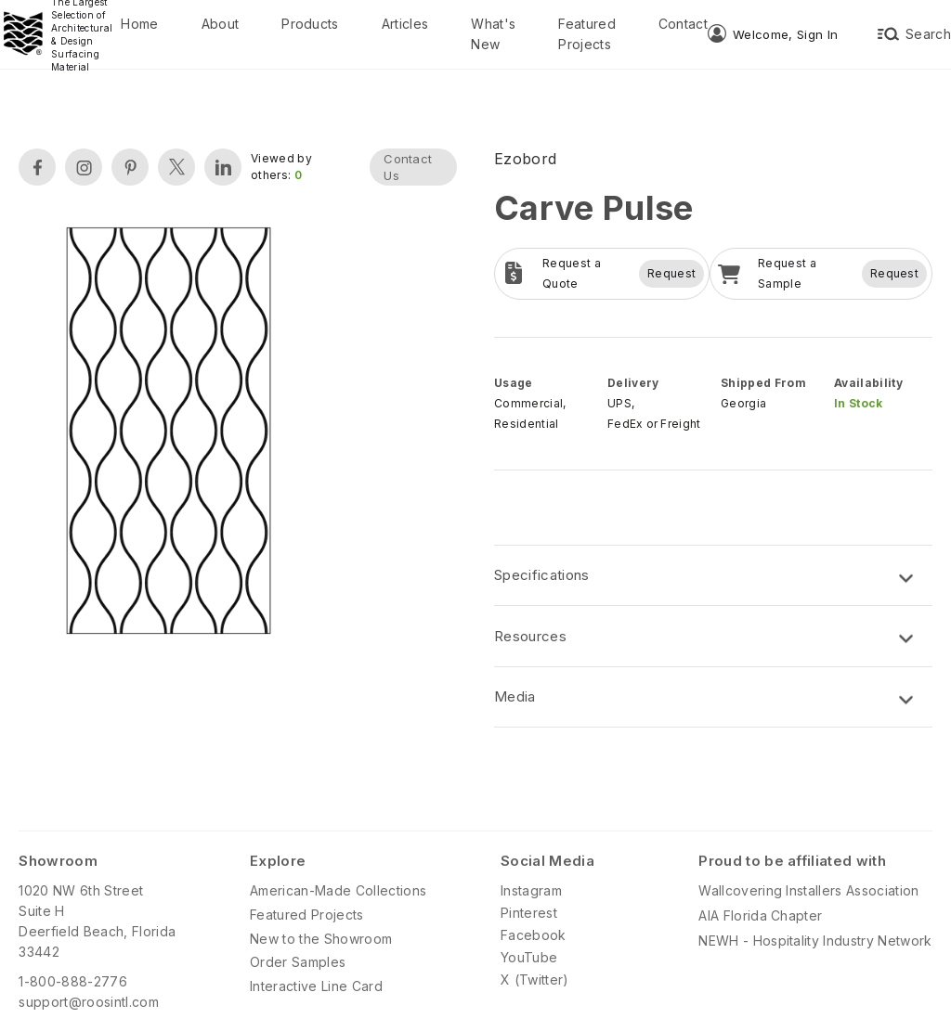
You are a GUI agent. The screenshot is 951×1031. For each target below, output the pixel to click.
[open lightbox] (168, 433)
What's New (493, 34)
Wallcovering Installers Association (808, 890)
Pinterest (529, 913)
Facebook (534, 935)
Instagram (531, 890)
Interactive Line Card (316, 986)
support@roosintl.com (88, 1002)
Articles (405, 24)
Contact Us (408, 167)
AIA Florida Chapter (760, 915)
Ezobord (525, 158)
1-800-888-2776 (72, 981)
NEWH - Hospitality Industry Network (814, 940)
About (221, 24)
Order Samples (297, 962)
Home (139, 24)
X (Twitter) (535, 979)
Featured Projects (587, 34)
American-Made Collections (338, 890)
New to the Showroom (321, 939)
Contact (683, 24)
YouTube (529, 957)
